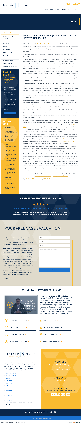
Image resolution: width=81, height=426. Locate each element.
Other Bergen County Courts (10, 188)
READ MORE (10, 113)
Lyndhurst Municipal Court (11, 162)
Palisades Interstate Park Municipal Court (10, 169)
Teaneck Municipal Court (10, 185)
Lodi (7, 388)
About (40, 10)
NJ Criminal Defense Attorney (33, 179)
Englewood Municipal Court (10, 144)
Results (57, 10)
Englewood (10, 381)
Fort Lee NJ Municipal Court (11, 148)
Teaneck (8, 402)
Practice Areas (49, 10)
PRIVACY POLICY (34, 420)
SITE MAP (48, 420)
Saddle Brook (10, 400)
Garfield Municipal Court (10, 152)
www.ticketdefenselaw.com (59, 176)
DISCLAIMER (42, 420)
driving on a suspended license (61, 142)
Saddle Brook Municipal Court (9, 181)
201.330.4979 (72, 4)
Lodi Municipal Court (11, 158)
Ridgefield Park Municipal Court (9, 177)
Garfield (9, 386)
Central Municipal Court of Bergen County (11, 133)
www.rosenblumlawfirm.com (42, 176)
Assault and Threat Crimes (44, 44)
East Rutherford (11, 376)
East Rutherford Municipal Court (9, 136)
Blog (69, 10)
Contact (76, 10)
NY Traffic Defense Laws (48, 179)
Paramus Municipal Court (10, 173)
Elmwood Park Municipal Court (9, 140)
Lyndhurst (9, 391)
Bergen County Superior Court (9, 129)
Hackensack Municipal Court (10, 155)
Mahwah (8, 393)
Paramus (9, 395)
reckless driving (66, 139)
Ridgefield (9, 398)
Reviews (64, 10)
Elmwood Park (11, 379)
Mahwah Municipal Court (10, 166)
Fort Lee (8, 383)
